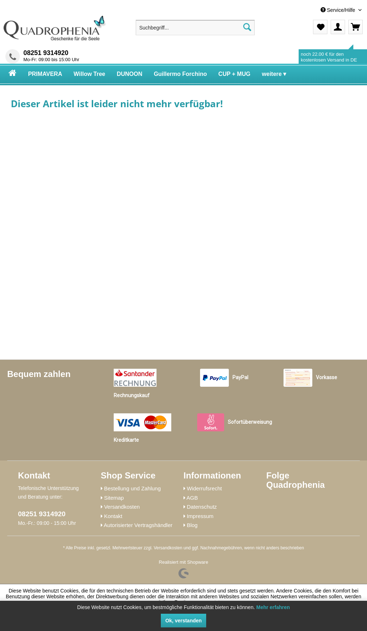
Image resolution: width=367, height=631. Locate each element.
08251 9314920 (45, 52)
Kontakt (113, 516)
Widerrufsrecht (204, 488)
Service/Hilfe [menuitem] (339, 10)
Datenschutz (202, 507)
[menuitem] (309, 10)
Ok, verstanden (183, 620)
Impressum (200, 516)
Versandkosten (122, 507)
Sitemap (114, 498)
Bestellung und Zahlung (132, 488)
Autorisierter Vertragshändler (138, 525)
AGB (192, 498)
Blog (192, 525)
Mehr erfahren (273, 607)
